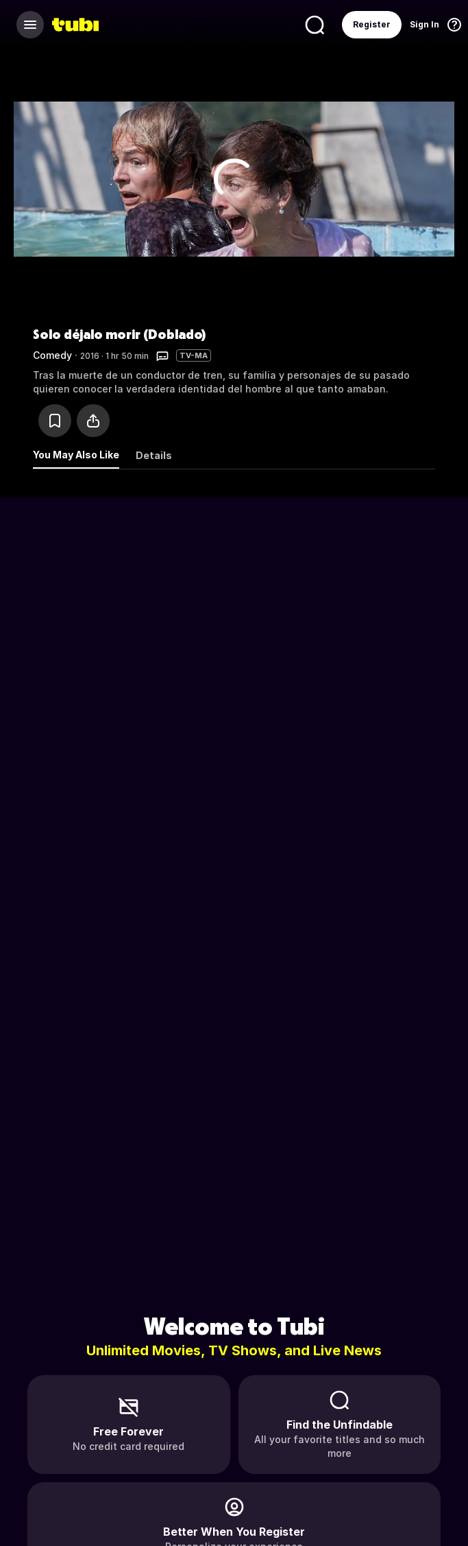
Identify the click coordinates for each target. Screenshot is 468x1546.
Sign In (424, 24)
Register (372, 24)
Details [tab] (154, 455)
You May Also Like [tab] (76, 454)
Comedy (52, 355)
